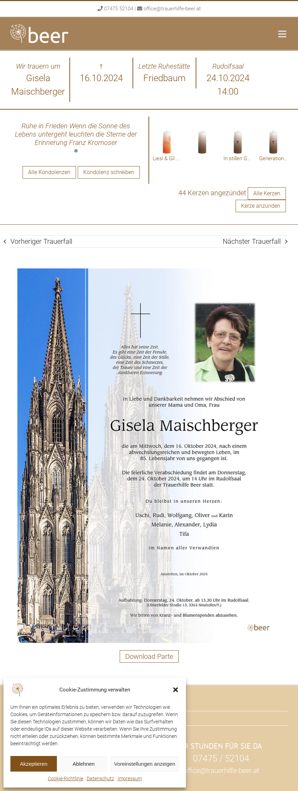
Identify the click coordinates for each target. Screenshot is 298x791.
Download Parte (149, 656)
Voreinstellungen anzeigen (144, 764)
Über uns (168, 718)
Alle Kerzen (266, 193)
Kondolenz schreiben (108, 172)
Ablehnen (83, 764)
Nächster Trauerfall (252, 241)
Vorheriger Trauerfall (41, 241)
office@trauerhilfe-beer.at (172, 9)
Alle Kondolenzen (49, 172)
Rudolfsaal (170, 703)
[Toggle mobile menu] (283, 33)
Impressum (130, 778)
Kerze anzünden (260, 206)
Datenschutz (100, 778)
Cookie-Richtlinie (65, 778)
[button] (175, 689)
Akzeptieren (33, 764)
